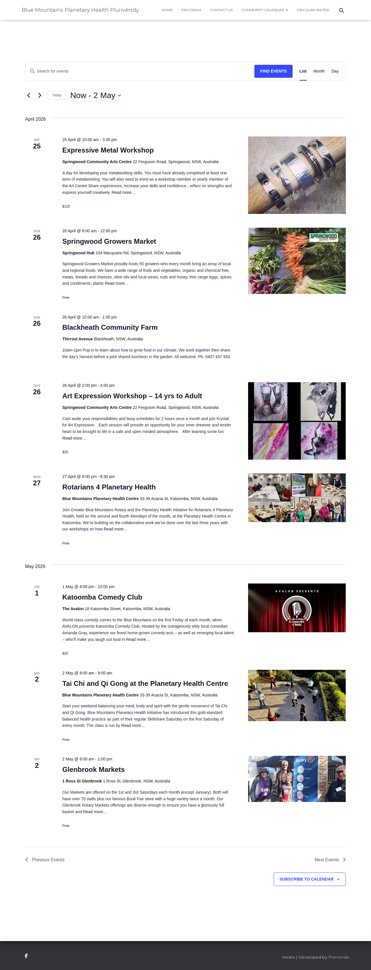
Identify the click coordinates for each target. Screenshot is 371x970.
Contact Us (221, 10)
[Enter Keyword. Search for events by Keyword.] (140, 71)
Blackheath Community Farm (110, 327)
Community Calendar (264, 10)
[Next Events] (39, 95)
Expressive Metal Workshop (108, 150)
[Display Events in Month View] (319, 71)
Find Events (273, 71)
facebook (26, 956)
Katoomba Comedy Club (102, 597)
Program (191, 10)
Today (56, 95)
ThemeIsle (338, 957)
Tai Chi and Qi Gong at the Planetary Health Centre (145, 683)
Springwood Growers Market (109, 241)
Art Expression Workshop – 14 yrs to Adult (132, 396)
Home (167, 10)
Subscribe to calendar (307, 879)
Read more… (123, 192)
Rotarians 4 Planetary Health (109, 487)
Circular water (313, 10)
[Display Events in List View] (303, 71)
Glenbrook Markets (93, 769)
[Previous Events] (28, 95)
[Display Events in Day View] (335, 71)
